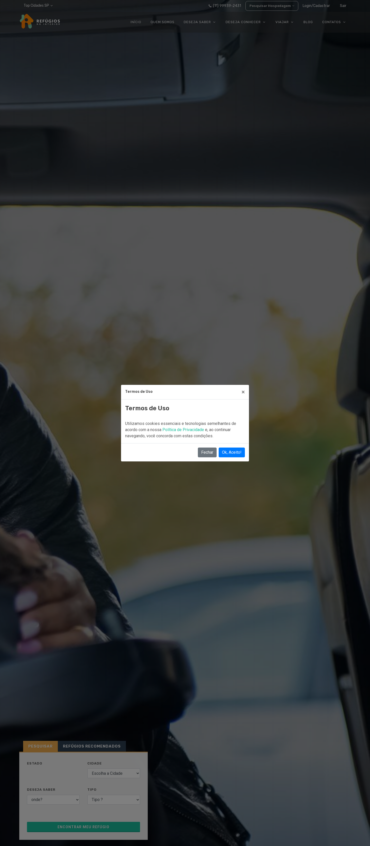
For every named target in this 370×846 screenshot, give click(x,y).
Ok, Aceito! (232, 452)
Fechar (207, 452)
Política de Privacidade (183, 429)
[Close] (243, 392)
